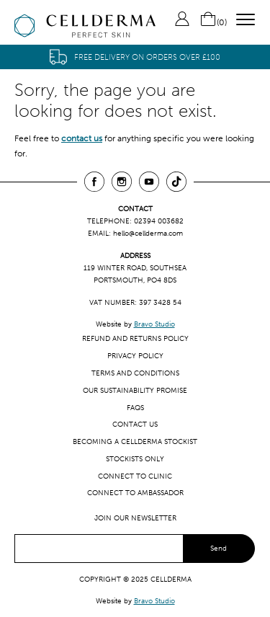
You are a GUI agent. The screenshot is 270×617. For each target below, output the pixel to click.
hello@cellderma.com (148, 233)
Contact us (135, 424)
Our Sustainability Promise (135, 390)
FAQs (135, 408)
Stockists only (135, 459)
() (213, 22)
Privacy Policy (135, 356)
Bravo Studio (154, 324)
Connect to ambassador (135, 493)
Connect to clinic (135, 476)
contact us (81, 138)
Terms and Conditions (135, 373)
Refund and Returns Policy (135, 338)
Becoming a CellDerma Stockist (135, 441)
